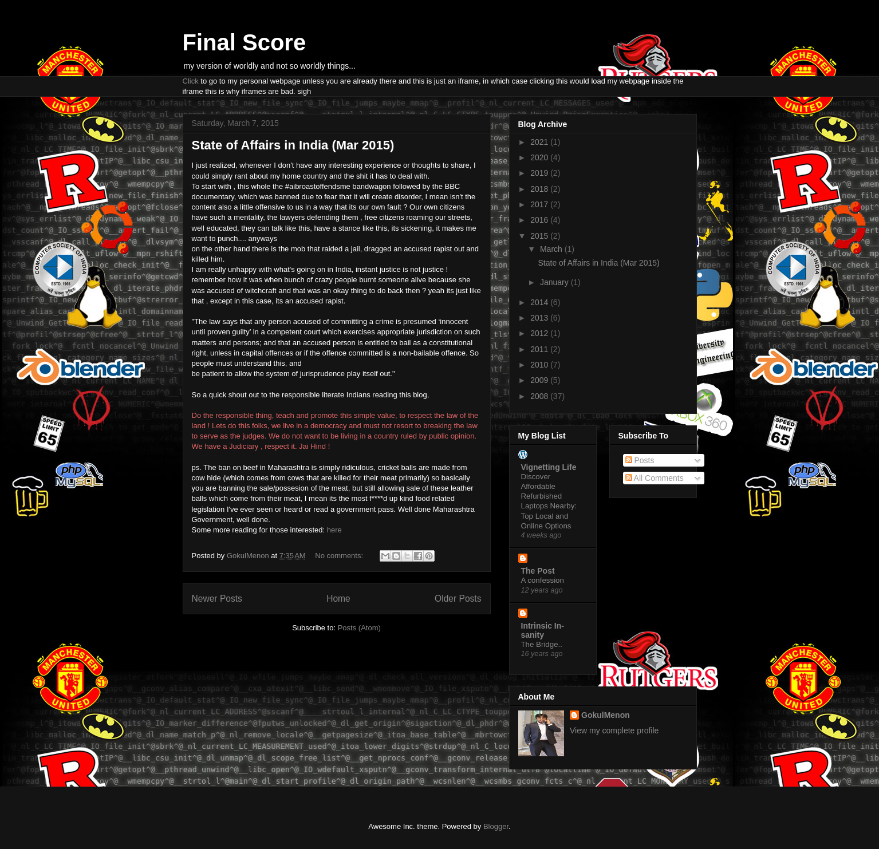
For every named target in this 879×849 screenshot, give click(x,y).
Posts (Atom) (359, 627)
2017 (540, 204)
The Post (538, 570)
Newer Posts (217, 598)
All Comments (654, 478)
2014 (540, 302)
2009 (540, 380)
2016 (540, 219)
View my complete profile (614, 730)
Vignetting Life (549, 467)
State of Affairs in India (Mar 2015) (293, 145)
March (552, 249)
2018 (540, 189)
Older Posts (458, 598)
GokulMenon (605, 715)
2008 (540, 396)
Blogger (496, 826)
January (555, 282)
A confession (542, 580)
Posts (640, 460)
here (334, 530)
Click (191, 81)
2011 (540, 349)
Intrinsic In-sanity (542, 630)
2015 (540, 235)
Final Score (244, 42)
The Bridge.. (541, 644)
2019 (540, 172)
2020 (540, 157)
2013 (540, 317)
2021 (540, 142)
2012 (540, 333)
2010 (540, 364)
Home (338, 598)
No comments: (340, 555)
